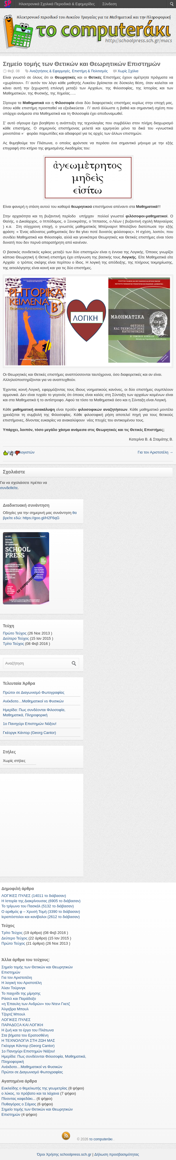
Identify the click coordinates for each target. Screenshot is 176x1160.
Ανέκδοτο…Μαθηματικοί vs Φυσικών (33, 701)
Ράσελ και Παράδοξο (18, 998)
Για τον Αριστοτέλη (155, 452)
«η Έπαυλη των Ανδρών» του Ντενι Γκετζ (35, 1004)
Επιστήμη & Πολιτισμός (90, 71)
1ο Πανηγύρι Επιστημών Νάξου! (29, 723)
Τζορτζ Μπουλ (13, 1014)
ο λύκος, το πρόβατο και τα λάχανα (30, 1093)
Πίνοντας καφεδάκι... (18, 1098)
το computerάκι (100, 1139)
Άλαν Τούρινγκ (13, 988)
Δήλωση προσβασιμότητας (117, 1154)
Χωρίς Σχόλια (128, 71)
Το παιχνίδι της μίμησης (20, 993)
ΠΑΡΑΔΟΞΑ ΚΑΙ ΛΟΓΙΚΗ (22, 1025)
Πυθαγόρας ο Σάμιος (18, 1104)
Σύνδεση (109, 4)
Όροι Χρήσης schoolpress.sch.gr (64, 1154)
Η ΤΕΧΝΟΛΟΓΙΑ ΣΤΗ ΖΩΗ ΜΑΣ (28, 1040)
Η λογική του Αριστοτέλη (21, 982)
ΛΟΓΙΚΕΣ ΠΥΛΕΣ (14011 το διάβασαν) (33, 895)
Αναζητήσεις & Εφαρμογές (49, 71)
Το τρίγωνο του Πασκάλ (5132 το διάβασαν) (37, 906)
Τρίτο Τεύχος (13, 643)
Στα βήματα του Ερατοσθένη (25, 1035)
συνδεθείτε (9, 488)
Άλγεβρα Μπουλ (15, 1009)
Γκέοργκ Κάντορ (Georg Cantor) (29, 732)
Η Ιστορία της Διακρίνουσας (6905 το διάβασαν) (41, 901)
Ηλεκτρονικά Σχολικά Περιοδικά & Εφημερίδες (57, 4)
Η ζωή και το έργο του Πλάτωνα (27, 1030)
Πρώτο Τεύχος (15, 633)
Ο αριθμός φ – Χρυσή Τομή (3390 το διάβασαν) (40, 911)
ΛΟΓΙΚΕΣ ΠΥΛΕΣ (16, 1019)
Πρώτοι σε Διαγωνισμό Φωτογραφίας (33, 692)
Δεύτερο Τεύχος (16, 638)
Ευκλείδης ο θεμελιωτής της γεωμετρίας (34, 1088)
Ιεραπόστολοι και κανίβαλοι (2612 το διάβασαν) (40, 917)
